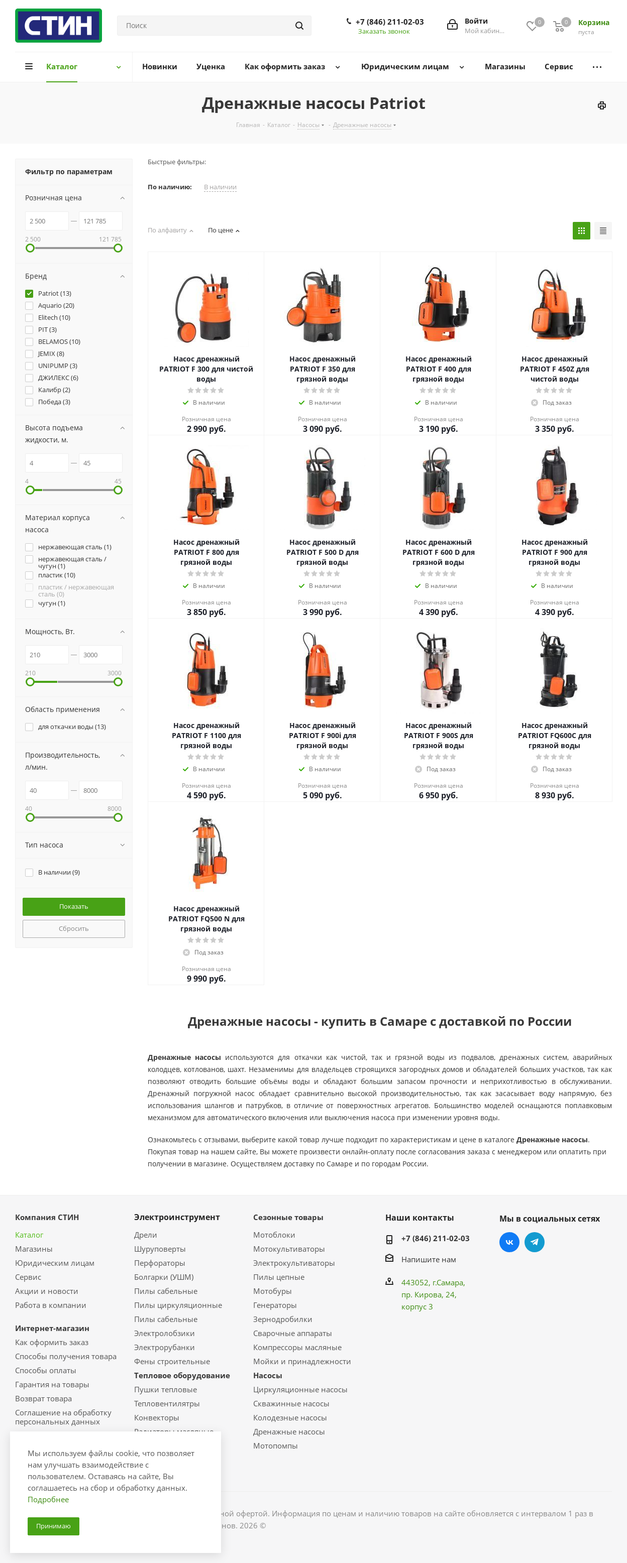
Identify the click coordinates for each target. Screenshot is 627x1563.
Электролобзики (164, 1333)
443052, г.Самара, (433, 1282)
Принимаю (53, 1525)
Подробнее (48, 1499)
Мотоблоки (274, 1235)
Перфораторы (159, 1263)
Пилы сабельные (165, 1291)
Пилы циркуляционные (178, 1305)
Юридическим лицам (54, 1263)
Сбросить (74, 928)
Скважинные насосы (291, 1403)
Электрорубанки (164, 1347)
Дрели (145, 1235)
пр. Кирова (421, 1294)
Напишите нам (428, 1259)
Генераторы (275, 1305)
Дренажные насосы (289, 1431)
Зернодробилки (282, 1319)
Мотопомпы (275, 1445)
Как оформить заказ (51, 1342)
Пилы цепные (278, 1277)
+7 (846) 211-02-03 (390, 21)
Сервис (28, 1277)
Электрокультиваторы (294, 1263)
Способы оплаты (45, 1370)
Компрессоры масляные (297, 1347)
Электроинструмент (177, 1217)
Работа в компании (50, 1305)
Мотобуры (272, 1291)
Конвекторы (156, 1417)
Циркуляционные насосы (300, 1389)
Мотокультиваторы (289, 1249)
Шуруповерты (160, 1249)
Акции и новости (46, 1291)
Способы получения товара (66, 1356)
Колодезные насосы (290, 1417)
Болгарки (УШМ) (163, 1277)
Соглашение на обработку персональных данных (63, 1416)
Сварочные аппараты (292, 1333)
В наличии (220, 187)
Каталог (29, 1235)
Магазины (34, 1249)
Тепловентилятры (167, 1403)
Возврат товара (43, 1398)
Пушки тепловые (165, 1389)
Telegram (535, 1242)
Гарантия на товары (52, 1384)
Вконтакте (509, 1242)
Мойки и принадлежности (302, 1361)
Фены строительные (172, 1361)
